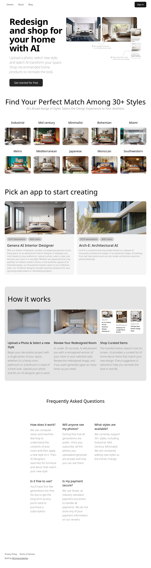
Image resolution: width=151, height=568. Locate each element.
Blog (30, 4)
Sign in (140, 4)
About (21, 4)
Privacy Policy (11, 554)
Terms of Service (27, 554)
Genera (9, 4)
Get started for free (26, 82)
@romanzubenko (20, 558)
